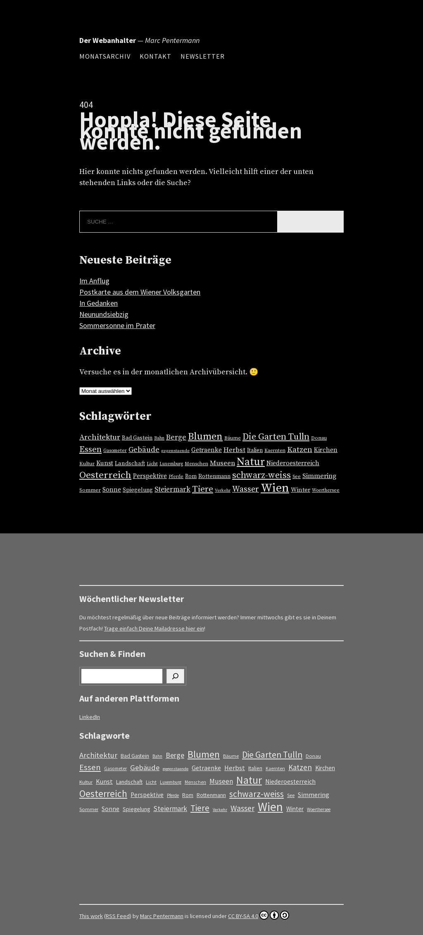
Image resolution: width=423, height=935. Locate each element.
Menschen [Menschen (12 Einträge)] (196, 464)
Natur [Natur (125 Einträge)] (251, 462)
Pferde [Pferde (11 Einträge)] (176, 477)
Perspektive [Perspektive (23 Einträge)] (150, 476)
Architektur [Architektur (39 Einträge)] (99, 437)
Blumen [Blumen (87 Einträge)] (205, 437)
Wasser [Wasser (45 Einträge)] (245, 489)
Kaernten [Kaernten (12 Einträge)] (274, 450)
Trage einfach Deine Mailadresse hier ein (154, 628)
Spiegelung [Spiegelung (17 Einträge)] (138, 490)
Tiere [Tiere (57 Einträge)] (202, 489)
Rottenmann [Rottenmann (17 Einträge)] (214, 476)
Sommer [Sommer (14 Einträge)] (90, 490)
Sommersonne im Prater (117, 325)
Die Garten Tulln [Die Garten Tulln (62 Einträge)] (275, 437)
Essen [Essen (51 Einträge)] (90, 449)
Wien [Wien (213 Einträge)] (275, 488)
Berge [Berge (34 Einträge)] (176, 437)
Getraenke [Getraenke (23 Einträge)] (206, 450)
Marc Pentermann (161, 916)
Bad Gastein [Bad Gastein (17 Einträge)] (137, 438)
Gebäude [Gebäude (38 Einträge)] (143, 449)
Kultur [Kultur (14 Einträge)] (87, 463)
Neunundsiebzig (103, 314)
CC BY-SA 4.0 (258, 915)
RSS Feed (118, 916)
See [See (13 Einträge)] (296, 476)
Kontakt (155, 56)
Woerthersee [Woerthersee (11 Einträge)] (326, 490)
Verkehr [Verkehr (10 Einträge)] (223, 490)
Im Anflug (94, 280)
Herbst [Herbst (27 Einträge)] (234, 450)
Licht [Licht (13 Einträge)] (152, 464)
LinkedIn (89, 717)
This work (91, 916)
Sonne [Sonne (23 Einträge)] (111, 490)
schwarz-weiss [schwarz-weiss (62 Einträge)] (261, 475)
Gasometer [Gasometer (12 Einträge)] (115, 450)
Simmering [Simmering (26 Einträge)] (319, 476)
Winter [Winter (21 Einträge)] (300, 490)
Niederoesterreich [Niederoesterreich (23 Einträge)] (292, 463)
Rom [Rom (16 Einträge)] (191, 476)
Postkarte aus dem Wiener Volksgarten (139, 292)
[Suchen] (175, 676)
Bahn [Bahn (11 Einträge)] (159, 438)
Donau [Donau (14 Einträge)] (319, 438)
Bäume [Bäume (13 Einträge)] (232, 438)
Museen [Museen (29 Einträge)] (222, 463)
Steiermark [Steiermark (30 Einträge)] (172, 489)
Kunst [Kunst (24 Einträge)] (104, 463)
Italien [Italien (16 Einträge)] (255, 450)
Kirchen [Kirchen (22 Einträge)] (325, 450)
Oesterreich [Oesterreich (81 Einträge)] (105, 475)
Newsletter (203, 56)
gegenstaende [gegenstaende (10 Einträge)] (175, 451)
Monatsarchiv (105, 56)
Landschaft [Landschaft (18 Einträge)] (130, 463)
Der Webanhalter (107, 40)
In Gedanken (98, 303)
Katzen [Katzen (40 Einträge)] (299, 449)
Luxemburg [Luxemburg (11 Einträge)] (171, 464)
